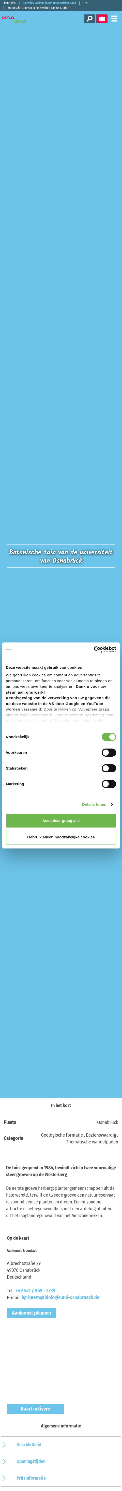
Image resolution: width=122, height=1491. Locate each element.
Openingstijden (31, 1461)
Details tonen (94, 804)
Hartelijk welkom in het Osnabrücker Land (49, 3)
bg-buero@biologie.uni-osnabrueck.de (60, 1297)
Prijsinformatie (31, 1478)
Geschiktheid (29, 1444)
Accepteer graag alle (61, 820)
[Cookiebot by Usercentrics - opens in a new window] (94, 649)
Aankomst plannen (31, 1313)
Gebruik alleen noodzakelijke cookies (61, 837)
